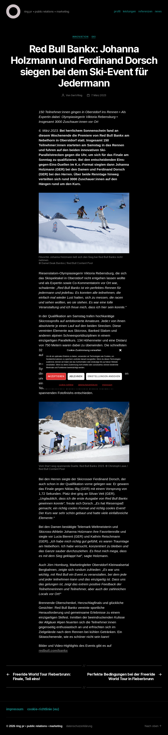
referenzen (145, 11)
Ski (93, 36)
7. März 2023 (98, 95)
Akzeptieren (56, 376)
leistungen (129, 11)
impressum (107, 385)
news (158, 11)
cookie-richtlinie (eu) (43, 709)
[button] (120, 350)
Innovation (80, 36)
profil (117, 11)
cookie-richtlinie (66, 385)
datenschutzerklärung (88, 385)
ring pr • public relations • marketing (39, 726)
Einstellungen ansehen (104, 376)
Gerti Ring (76, 95)
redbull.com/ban (51, 650)
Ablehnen (75, 376)
